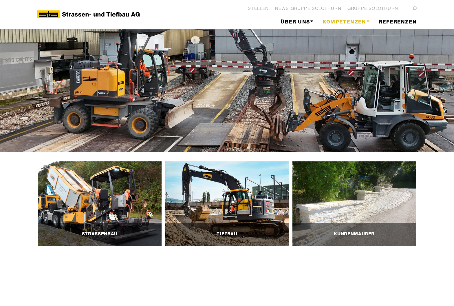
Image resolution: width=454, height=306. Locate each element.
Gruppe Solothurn (372, 8)
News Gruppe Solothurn (308, 8)
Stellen (258, 8)
